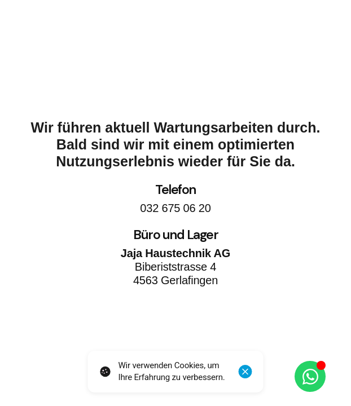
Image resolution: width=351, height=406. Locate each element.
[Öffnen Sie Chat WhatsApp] (310, 376)
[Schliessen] (245, 371)
